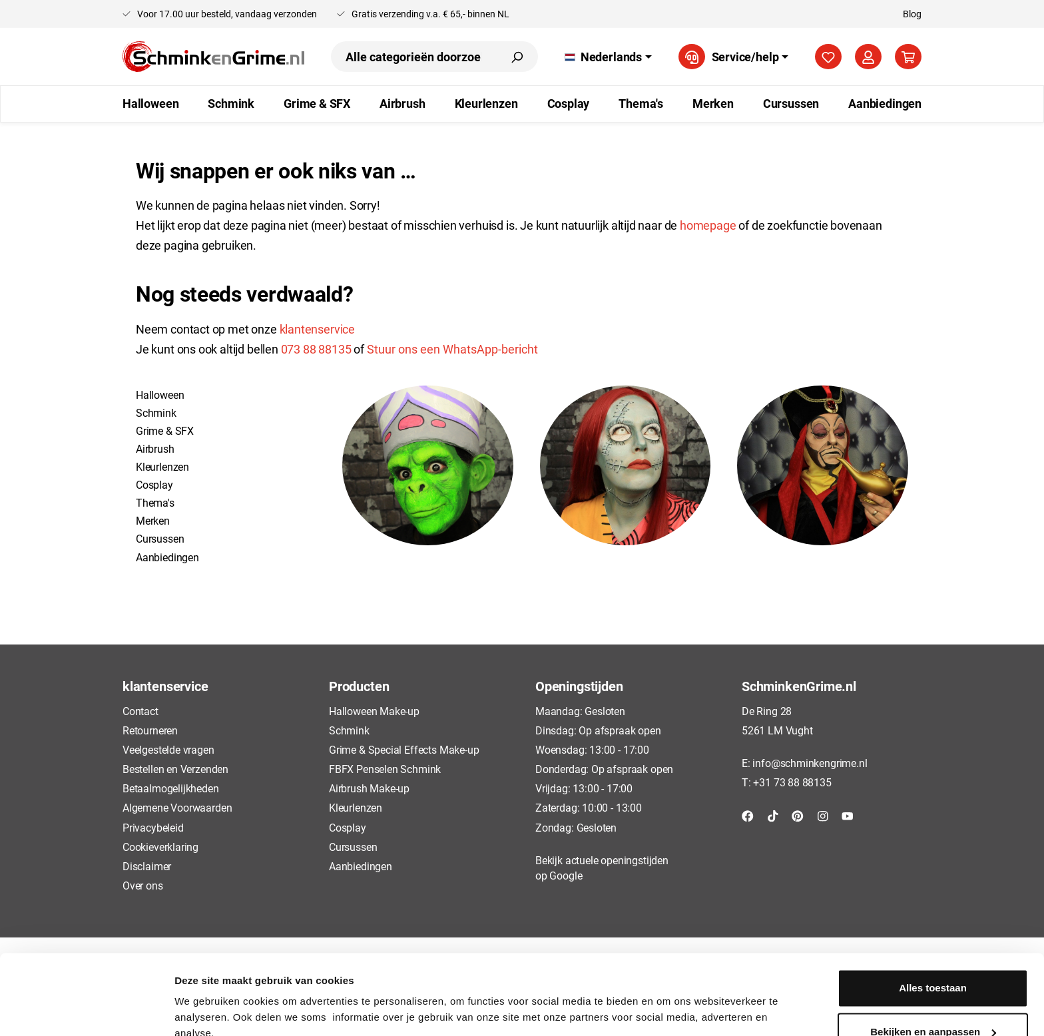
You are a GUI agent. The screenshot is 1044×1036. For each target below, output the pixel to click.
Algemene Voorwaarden (177, 807)
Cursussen (160, 538)
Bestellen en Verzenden (175, 769)
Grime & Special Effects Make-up (404, 749)
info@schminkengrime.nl (809, 763)
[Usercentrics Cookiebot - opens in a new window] (86, 1010)
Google (565, 875)
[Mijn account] (868, 56)
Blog (912, 13)
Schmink (156, 412)
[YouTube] (848, 815)
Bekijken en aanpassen (933, 971)
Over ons (143, 885)
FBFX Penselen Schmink (385, 769)
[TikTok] (773, 815)
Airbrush (155, 448)
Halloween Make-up (374, 711)
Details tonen (206, 1009)
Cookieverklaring (160, 847)
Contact (140, 711)
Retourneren (150, 730)
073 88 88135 (316, 349)
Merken (153, 520)
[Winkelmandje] (908, 56)
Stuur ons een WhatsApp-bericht (452, 349)
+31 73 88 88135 (792, 782)
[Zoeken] (516, 56)
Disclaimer (147, 866)
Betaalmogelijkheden (171, 788)
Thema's (155, 502)
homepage (709, 225)
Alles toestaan (933, 927)
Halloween (160, 394)
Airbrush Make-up (369, 788)
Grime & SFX (165, 430)
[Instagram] (823, 815)
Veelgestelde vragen (168, 749)
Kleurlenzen (162, 466)
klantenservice (317, 329)
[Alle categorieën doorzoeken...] (413, 56)
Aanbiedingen (167, 557)
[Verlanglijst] (828, 56)
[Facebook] (748, 815)
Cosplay (154, 484)
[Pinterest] (798, 815)
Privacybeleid (153, 827)
